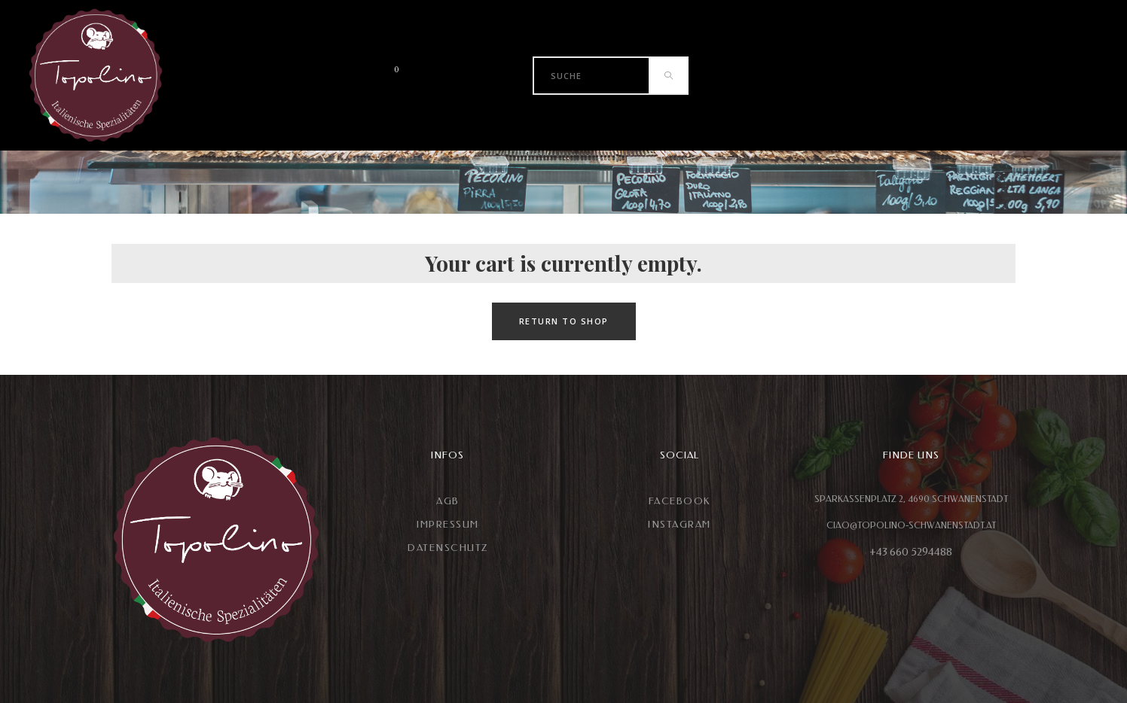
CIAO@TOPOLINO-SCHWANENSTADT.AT (911, 525)
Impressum (448, 524)
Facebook (679, 501)
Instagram (679, 524)
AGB (448, 501)
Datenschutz (448, 547)
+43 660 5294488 (910, 552)
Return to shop (564, 321)
